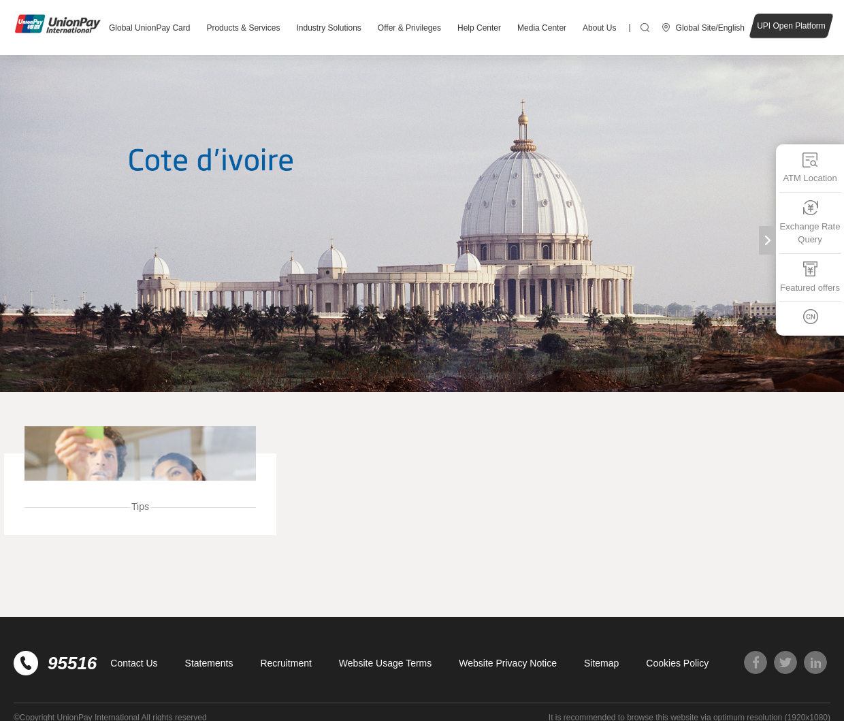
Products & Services (243, 28)
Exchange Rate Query (810, 221)
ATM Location (810, 167)
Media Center (541, 28)
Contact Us (133, 663)
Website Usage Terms (385, 663)
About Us (599, 28)
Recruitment (285, 663)
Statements (209, 663)
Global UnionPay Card (149, 28)
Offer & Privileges (409, 28)
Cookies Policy (677, 663)
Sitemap (601, 663)
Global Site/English (710, 28)
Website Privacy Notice (508, 663)
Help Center (479, 28)
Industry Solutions (328, 28)
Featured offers (810, 276)
